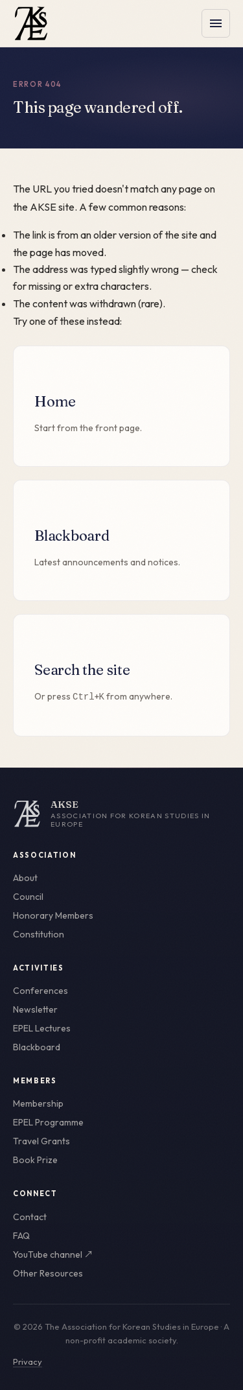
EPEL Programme (48, 1122)
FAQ (21, 1236)
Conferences (40, 990)
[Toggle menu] (216, 23)
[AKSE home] (121, 814)
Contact (30, 1217)
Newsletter (35, 1009)
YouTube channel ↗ (53, 1254)
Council (28, 896)
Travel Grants (41, 1141)
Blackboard (36, 1047)
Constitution (38, 934)
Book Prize (35, 1160)
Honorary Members (53, 915)
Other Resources (48, 1273)
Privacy (27, 1361)
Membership (38, 1103)
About (25, 878)
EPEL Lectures (42, 1028)
